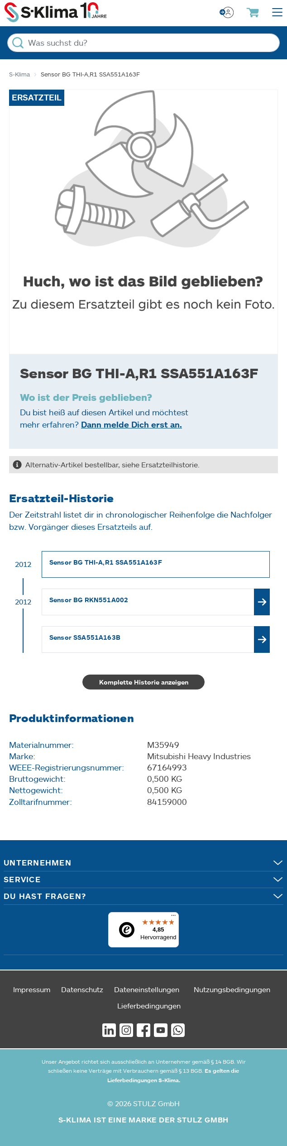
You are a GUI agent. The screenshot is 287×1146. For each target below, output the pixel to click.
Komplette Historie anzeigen (143, 682)
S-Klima (19, 74)
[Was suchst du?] (143, 42)
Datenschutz (82, 989)
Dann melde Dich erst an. (131, 424)
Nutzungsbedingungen (232, 989)
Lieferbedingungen (149, 1005)
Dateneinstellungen (146, 989)
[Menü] (173, 917)
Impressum (31, 989)
